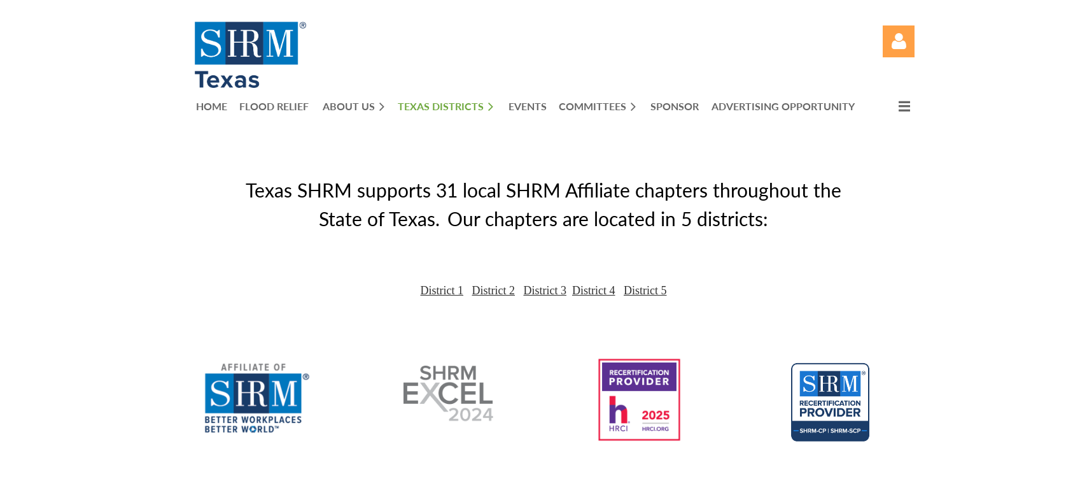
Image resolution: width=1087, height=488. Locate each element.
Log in (899, 41)
